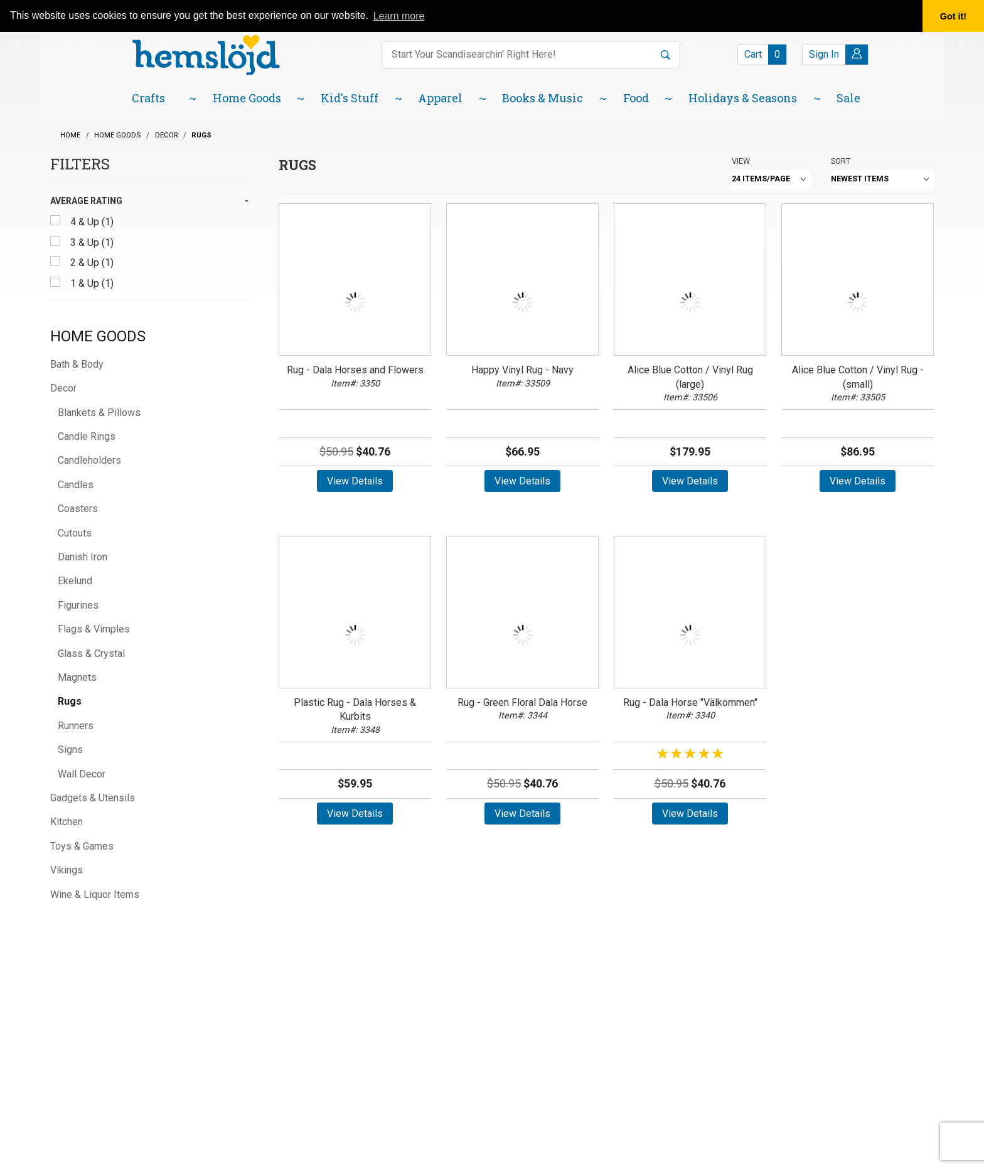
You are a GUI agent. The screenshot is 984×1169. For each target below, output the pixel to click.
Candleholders (89, 460)
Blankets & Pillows (99, 413)
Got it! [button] (953, 16)
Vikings (66, 870)
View (741, 161)
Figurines (78, 605)
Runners (76, 726)
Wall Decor (81, 774)
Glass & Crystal (91, 653)
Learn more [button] (399, 16)
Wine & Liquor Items (94, 894)
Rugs (70, 701)
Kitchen (66, 822)
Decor (63, 388)
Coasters (78, 509)
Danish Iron (82, 557)
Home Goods (98, 336)
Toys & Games (82, 846)
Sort (840, 161)
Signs (70, 749)
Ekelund (75, 581)
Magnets (77, 677)
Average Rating (86, 201)
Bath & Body (77, 364)
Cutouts (75, 533)
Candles (76, 485)
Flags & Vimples (94, 629)
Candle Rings (86, 436)
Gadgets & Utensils (92, 798)
